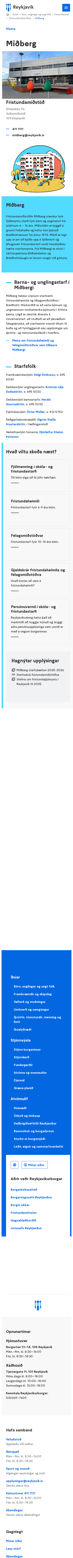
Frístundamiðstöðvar (20, 18)
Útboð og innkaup (27, 1116)
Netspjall (38, 1456)
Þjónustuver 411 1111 (38, 1498)
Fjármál (19, 1080)
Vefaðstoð (38, 1441)
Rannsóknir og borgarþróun (34, 1131)
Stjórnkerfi (21, 1057)
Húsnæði (20, 1108)
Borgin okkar (20, 1205)
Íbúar (15, 14)
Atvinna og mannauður (30, 1072)
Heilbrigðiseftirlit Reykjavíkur (35, 1123)
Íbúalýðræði (22, 1029)
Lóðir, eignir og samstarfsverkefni (38, 1146)
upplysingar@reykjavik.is (38, 1483)
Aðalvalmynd (66, 8)
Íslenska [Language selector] (14, 1165)
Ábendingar (38, 1512)
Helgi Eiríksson (44, 375)
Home (7, 14)
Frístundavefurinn (24, 1213)
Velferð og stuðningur (30, 1002)
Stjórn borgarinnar (27, 1049)
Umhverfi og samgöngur (31, 1009)
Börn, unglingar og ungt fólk (36, 14)
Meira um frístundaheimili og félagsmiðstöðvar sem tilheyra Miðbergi (34, 345)
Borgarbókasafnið (24, 1189)
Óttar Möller (36, 412)
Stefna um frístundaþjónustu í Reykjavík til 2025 (38, 681)
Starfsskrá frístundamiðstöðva (38, 675)
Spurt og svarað (38, 1471)
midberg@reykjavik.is (28, 135)
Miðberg (39, 18)
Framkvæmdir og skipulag (33, 994)
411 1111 (17, 129)
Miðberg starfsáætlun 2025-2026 (40, 670)
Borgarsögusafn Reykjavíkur (31, 1197)
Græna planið (23, 1088)
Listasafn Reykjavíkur (26, 1228)
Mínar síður (36, 1165)
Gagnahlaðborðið (23, 1220)
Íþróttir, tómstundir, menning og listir (37, 1019)
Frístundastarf (61, 14)
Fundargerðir (23, 1065)
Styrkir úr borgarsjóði (29, 1139)
